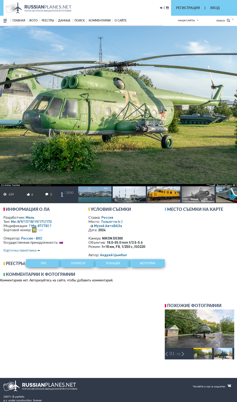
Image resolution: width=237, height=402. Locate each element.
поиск (80, 20)
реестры (48, 20)
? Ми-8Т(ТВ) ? (40, 226)
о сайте (121, 20)
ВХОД (215, 8)
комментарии (100, 20)
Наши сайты (186, 20)
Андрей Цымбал (113, 255)
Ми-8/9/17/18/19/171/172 (31, 221)
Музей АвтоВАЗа (108, 226)
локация (113, 263)
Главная (18, 20)
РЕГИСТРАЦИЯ (188, 8)
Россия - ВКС (31, 238)
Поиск (223, 20)
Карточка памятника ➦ (21, 250)
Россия (107, 217)
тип (40, 230)
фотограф (147, 263)
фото (33, 20)
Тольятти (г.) (111, 221)
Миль (30, 217)
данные (64, 20)
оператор (78, 263)
